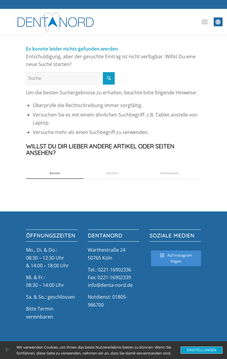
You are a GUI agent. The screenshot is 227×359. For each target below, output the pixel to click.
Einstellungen (201, 350)
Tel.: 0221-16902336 (109, 269)
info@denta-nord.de (110, 285)
